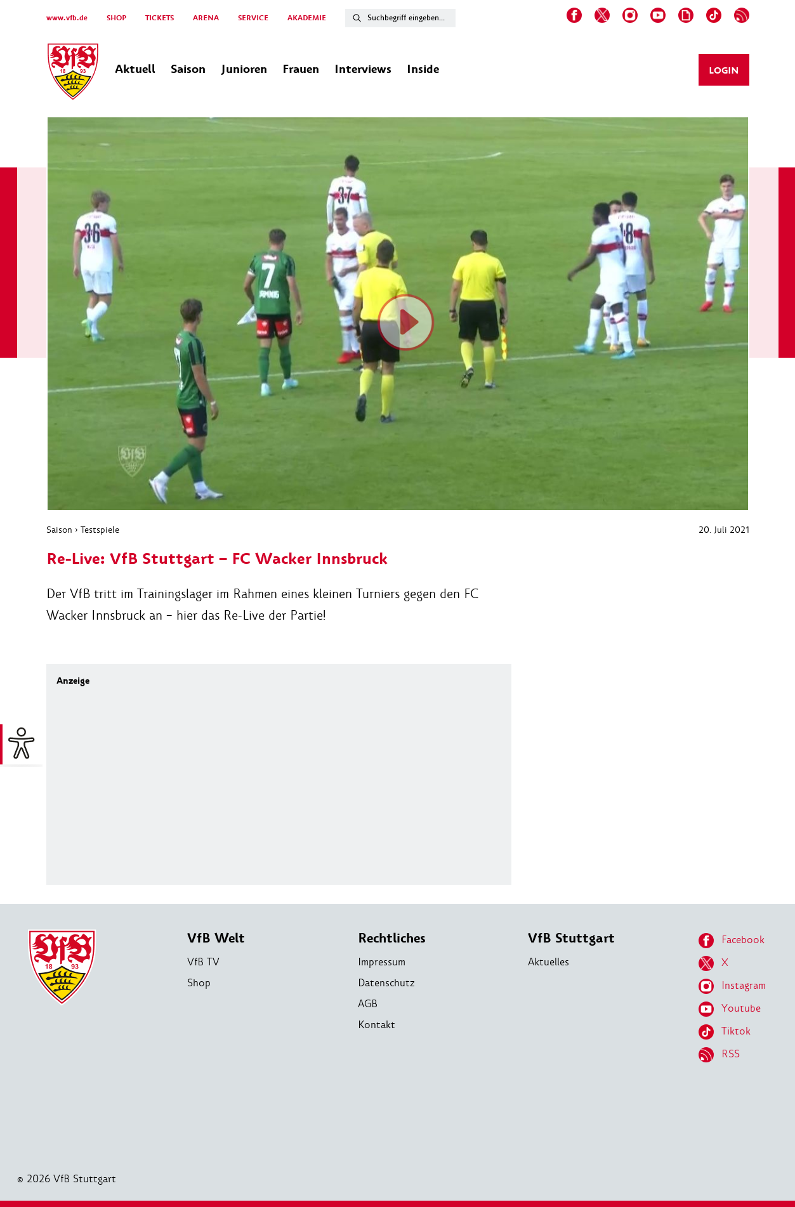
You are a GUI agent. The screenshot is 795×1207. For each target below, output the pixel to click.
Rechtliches (392, 938)
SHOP (116, 18)
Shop (199, 982)
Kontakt (376, 1024)
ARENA (206, 18)
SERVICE (253, 18)
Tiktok (725, 1032)
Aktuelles (548, 962)
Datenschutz (386, 982)
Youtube (730, 1009)
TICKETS (159, 18)
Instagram (732, 986)
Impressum (381, 962)
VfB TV (203, 962)
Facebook (732, 940)
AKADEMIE (306, 18)
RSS (719, 1054)
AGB (368, 1003)
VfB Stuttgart (571, 938)
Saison (59, 529)
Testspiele (100, 529)
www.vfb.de (67, 18)
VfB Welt (216, 938)
